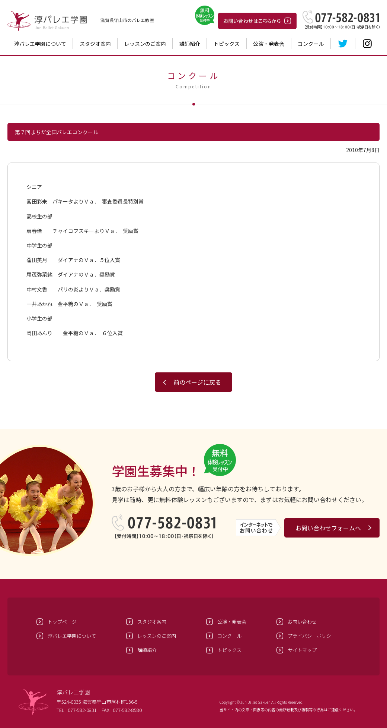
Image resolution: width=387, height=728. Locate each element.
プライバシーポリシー (312, 635)
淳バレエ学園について (40, 43)
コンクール (311, 43)
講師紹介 (189, 43)
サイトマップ (302, 649)
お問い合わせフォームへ (328, 527)
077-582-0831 (82, 709)
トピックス (227, 43)
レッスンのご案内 (145, 43)
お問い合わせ (302, 621)
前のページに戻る (197, 382)
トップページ (62, 621)
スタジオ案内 (95, 43)
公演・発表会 (268, 43)
